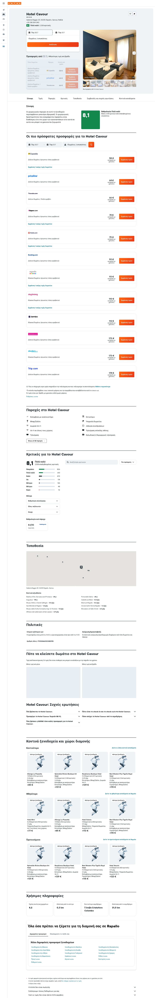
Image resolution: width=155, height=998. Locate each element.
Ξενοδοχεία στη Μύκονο (39, 947)
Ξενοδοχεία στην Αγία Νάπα (40, 950)
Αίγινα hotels (69, 959)
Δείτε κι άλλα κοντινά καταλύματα (124, 748)
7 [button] (48, 58)
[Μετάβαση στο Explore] (3, 25)
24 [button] (64, 68)
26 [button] (74, 68)
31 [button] (63, 73)
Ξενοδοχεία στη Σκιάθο (73, 950)
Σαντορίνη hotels (104, 959)
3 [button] (63, 52)
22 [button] (53, 68)
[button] (3, 3)
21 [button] (48, 68)
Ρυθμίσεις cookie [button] (32, 396)
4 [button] (68, 52)
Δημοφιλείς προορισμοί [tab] (38, 934)
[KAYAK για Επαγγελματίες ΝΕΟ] (3, 34)
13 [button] (43, 63)
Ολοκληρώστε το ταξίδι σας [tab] (59, 934)
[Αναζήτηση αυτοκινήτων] (3, 19)
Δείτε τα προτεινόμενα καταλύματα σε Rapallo (119, 839)
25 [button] (69, 68)
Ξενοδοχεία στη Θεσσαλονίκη (108, 947)
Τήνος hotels (35, 959)
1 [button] (53, 52)
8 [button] (53, 58)
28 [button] (48, 73)
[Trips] (3, 40)
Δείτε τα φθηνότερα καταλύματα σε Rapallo (120, 794)
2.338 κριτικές (45, 25)
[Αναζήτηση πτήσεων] (3, 10)
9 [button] (58, 58)
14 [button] (48, 63)
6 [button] (96, 58)
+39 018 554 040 (32, 22)
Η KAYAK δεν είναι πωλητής (82, 987)
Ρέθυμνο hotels (36, 962)
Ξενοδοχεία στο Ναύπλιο (73, 947)
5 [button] (91, 58)
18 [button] (69, 63)
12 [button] (74, 58)
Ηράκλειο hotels (70, 956)
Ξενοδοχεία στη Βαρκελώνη (40, 956)
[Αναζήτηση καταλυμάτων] (3, 14)
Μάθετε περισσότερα (102, 387)
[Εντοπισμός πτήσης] (3, 29)
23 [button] (58, 68)
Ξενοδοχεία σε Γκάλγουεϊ (73, 953)
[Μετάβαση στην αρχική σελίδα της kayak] (14, 3)
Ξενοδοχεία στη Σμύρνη (106, 953)
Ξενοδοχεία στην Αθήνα (39, 953)
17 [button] (63, 63)
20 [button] (43, 68)
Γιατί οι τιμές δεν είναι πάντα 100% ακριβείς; (82, 995)
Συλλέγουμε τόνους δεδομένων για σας (82, 991)
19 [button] (74, 63)
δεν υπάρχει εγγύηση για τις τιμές (71, 981)
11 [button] (68, 58)
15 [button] (53, 63)
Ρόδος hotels (102, 956)
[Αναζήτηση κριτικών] (93, 462)
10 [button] (64, 58)
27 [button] (43, 73)
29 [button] (53, 73)
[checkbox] (37, 526)
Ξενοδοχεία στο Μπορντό (107, 950)
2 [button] (58, 52)
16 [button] (58, 63)
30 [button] (58, 73)
